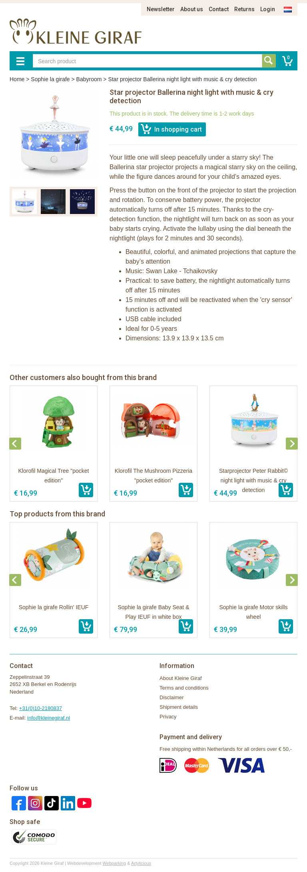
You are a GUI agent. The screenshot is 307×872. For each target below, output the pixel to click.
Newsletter (161, 9)
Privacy (168, 717)
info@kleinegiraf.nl (48, 718)
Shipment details (178, 707)
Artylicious (141, 863)
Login (267, 9)
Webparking (114, 863)
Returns (244, 9)
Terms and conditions (184, 688)
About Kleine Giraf (180, 678)
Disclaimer (171, 697)
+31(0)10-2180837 (40, 708)
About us (191, 9)
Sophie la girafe (50, 79)
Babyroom (89, 79)
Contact (219, 9)
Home (17, 79)
